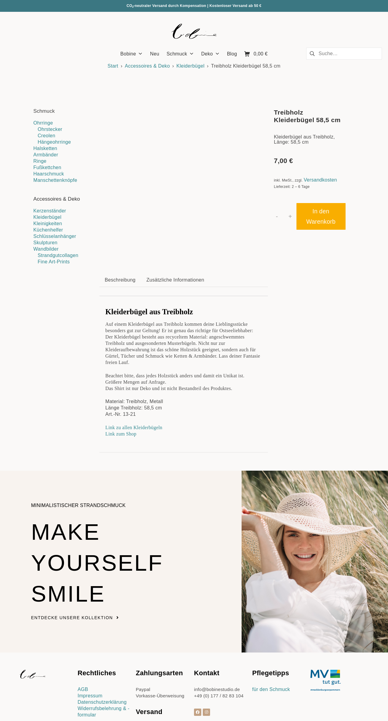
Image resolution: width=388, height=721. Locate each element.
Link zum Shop (121, 380)
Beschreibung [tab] (120, 226)
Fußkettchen (47, 167)
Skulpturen (45, 242)
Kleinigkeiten (47, 223)
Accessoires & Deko (147, 65)
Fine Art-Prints (54, 261)
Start (113, 65)
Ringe (39, 161)
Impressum (90, 642)
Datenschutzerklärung (102, 648)
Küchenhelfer (48, 229)
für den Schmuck (271, 636)
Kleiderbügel (190, 65)
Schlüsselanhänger (54, 236)
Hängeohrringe (54, 142)
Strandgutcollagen (58, 255)
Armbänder (45, 154)
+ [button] (290, 216)
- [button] (277, 216)
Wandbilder (46, 249)
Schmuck (44, 111)
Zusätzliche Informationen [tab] (175, 226)
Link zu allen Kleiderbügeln (133, 374)
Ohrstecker (50, 129)
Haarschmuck (48, 173)
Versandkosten (320, 179)
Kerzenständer (49, 210)
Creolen (46, 135)
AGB (83, 636)
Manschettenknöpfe (55, 180)
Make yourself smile (105, 508)
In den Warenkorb (320, 216)
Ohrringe (43, 122)
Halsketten (45, 148)
